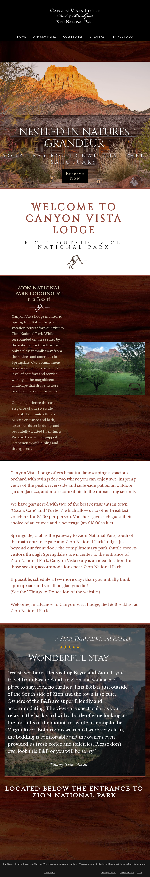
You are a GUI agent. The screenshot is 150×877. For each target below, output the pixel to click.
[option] (75, 125)
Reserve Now (75, 176)
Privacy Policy (108, 872)
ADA (139, 872)
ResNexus (49, 872)
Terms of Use (127, 872)
